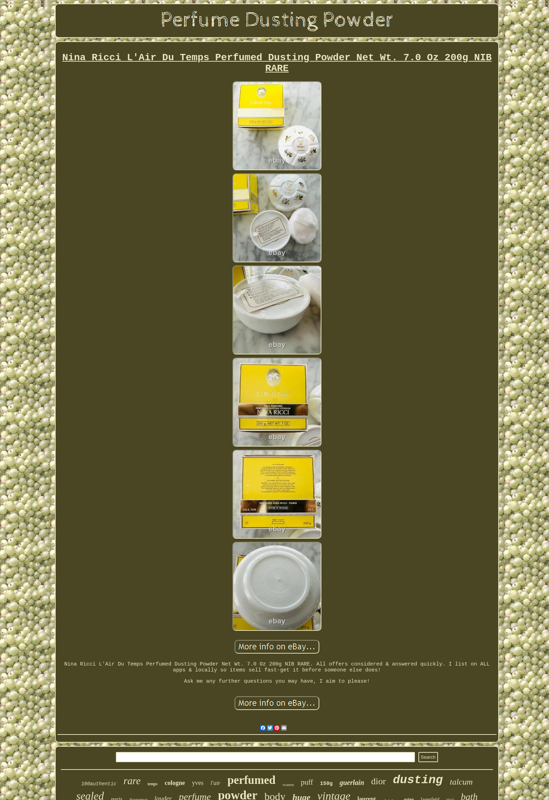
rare (132, 780)
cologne (175, 782)
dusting (418, 780)
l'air (215, 783)
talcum (461, 781)
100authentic (99, 784)
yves (197, 782)
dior (378, 781)
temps (153, 783)
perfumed (251, 780)
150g (326, 784)
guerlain (352, 782)
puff (307, 782)
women (288, 784)
